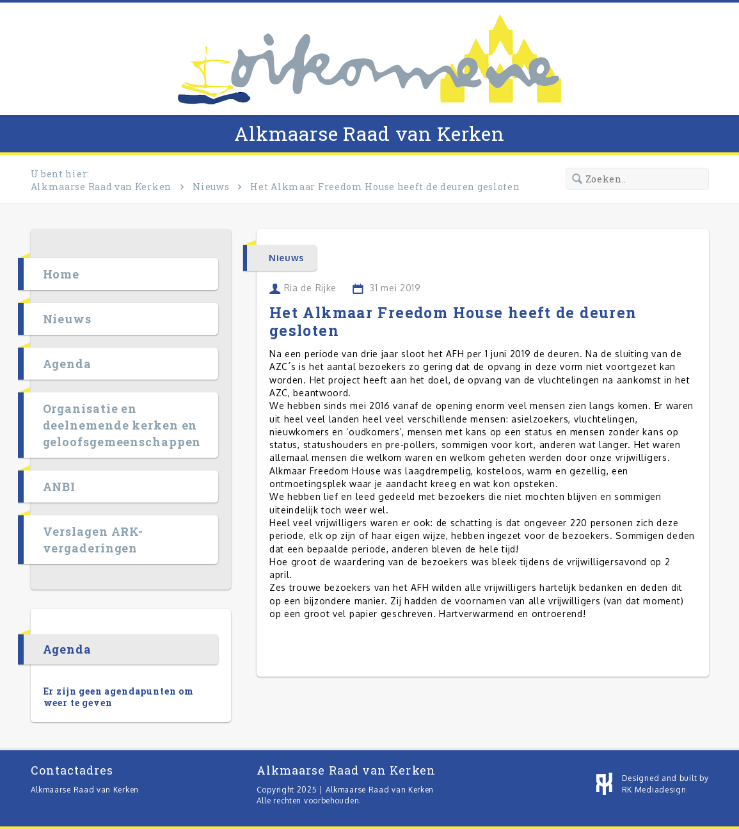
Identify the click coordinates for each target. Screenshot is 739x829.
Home (61, 274)
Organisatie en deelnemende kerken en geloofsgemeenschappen (122, 425)
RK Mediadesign (654, 789)
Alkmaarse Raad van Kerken (369, 133)
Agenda (67, 363)
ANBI (59, 486)
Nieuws (211, 187)
